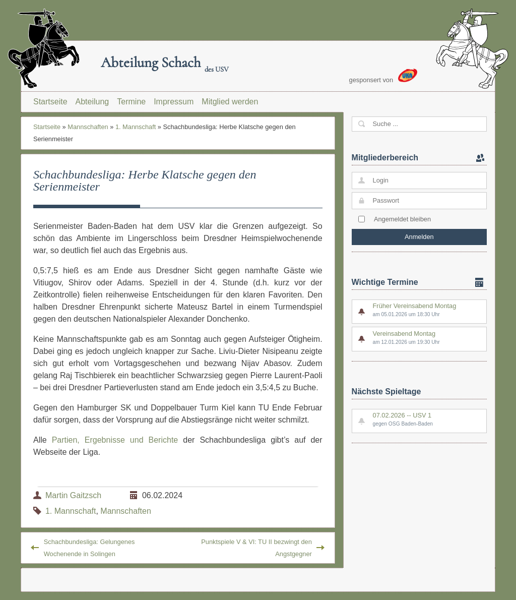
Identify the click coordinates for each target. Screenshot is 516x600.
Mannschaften (88, 127)
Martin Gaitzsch (73, 495)
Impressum (174, 101)
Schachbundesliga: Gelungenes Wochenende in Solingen (89, 548)
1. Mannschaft (135, 127)
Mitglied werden (230, 101)
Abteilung (92, 101)
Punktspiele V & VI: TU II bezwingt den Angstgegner (256, 548)
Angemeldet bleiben (402, 219)
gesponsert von (383, 76)
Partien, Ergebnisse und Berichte (115, 440)
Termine (131, 101)
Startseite (50, 101)
